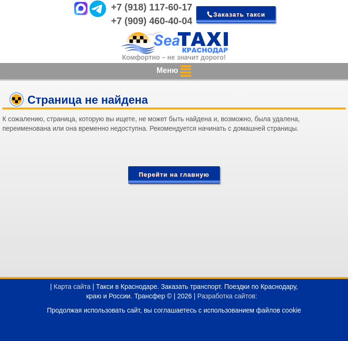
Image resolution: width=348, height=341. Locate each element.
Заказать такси (239, 14)
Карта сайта (72, 286)
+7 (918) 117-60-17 (151, 7)
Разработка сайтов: (227, 296)
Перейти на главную (174, 174)
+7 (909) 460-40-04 (151, 21)
